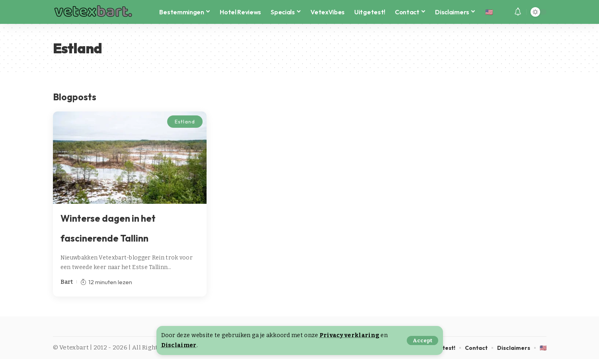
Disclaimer (179, 345)
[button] (422, 340)
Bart (66, 281)
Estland (185, 121)
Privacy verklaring (349, 335)
